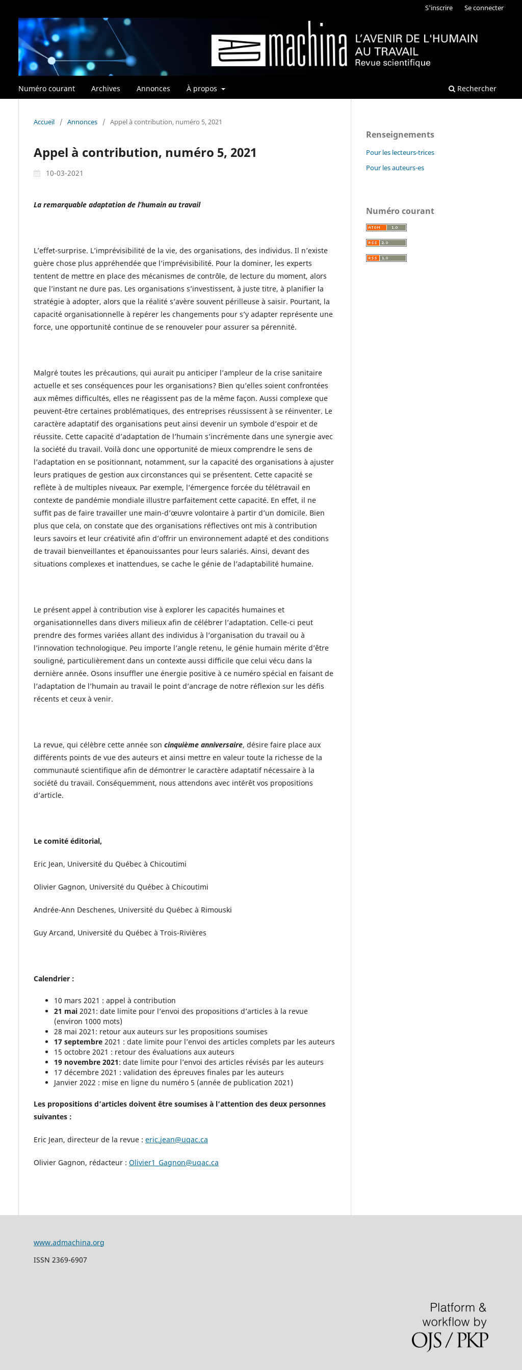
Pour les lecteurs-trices (400, 152)
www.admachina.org (69, 1242)
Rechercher (473, 88)
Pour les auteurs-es (395, 167)
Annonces (153, 88)
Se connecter (484, 7)
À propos (203, 88)
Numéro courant (46, 88)
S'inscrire (439, 7)
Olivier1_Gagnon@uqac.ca (174, 1162)
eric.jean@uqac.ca (176, 1139)
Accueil (44, 121)
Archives (105, 88)
